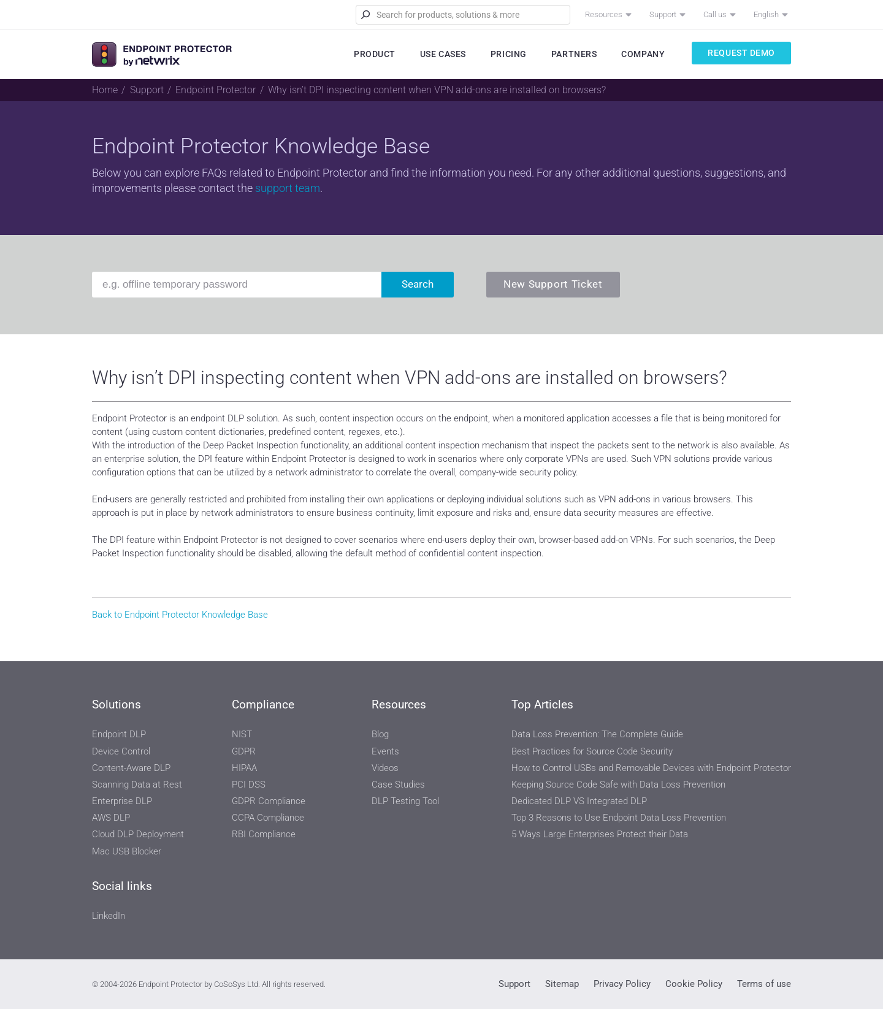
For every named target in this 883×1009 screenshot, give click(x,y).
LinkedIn (108, 915)
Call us (715, 14)
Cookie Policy (693, 983)
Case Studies (398, 784)
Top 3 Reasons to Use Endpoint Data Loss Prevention (618, 817)
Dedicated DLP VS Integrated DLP (579, 801)
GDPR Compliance (268, 801)
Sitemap (562, 983)
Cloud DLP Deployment (138, 834)
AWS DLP (111, 817)
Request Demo (741, 53)
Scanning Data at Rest (137, 784)
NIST (242, 734)
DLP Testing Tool (405, 801)
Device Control (121, 751)
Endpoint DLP (119, 734)
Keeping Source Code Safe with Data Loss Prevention (618, 784)
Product (375, 54)
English (766, 14)
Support (662, 14)
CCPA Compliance (268, 817)
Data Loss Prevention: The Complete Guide (597, 734)
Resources (603, 14)
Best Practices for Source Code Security (592, 751)
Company (643, 54)
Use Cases (443, 54)
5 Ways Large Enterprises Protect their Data (599, 834)
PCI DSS (249, 784)
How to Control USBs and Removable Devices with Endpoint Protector (651, 767)
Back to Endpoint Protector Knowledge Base (180, 614)
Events (385, 751)
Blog (380, 734)
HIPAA (244, 767)
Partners (574, 54)
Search (418, 284)
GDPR (244, 751)
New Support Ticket (553, 284)
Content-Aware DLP (131, 767)
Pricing (509, 54)
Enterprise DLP (122, 801)
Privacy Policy (622, 983)
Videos (385, 767)
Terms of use (764, 983)
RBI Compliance (264, 834)
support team (287, 188)
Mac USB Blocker (126, 851)
